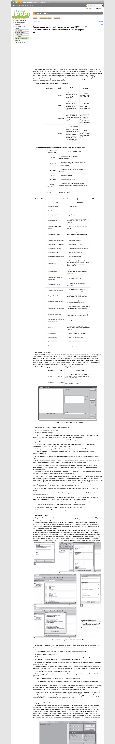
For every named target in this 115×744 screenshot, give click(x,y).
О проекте (22, 5)
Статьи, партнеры (20, 42)
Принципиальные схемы (20, 27)
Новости (15, 5)
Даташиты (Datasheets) (22, 18)
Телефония (57, 18)
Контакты (30, 5)
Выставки (18, 40)
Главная (35, 18)
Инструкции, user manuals (20, 23)
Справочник (18, 34)
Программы (18, 30)
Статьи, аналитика (20, 20)
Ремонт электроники (21, 38)
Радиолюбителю (20, 32)
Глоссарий (18, 36)
